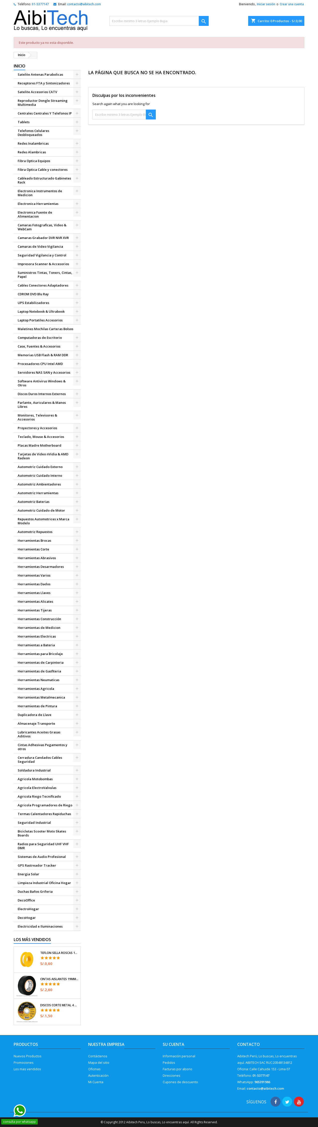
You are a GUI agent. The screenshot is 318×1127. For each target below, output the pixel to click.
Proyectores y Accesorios (37, 428)
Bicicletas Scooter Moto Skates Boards (42, 833)
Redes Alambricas (32, 152)
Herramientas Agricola (36, 688)
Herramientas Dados (34, 584)
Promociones (24, 1062)
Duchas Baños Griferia (35, 891)
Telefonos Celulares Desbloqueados (33, 132)
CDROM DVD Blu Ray (33, 294)
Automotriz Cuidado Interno (40, 475)
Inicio (19, 66)
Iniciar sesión (266, 4)
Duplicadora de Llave (34, 714)
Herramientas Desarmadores (41, 566)
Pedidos (169, 1062)
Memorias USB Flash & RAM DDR (43, 355)
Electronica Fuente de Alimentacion (35, 214)
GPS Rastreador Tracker (37, 865)
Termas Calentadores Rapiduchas (44, 814)
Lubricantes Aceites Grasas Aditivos (39, 734)
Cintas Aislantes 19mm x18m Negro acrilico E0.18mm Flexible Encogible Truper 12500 (59, 979)
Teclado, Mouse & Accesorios (41, 436)
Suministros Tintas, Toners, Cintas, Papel (45, 274)
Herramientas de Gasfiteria (39, 671)
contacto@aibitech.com (84, 4)
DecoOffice (26, 900)
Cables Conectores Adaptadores (43, 285)
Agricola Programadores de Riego (45, 805)
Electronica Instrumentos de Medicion (40, 193)
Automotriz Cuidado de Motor (41, 510)
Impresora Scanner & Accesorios (43, 264)
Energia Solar (28, 874)
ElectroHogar (28, 909)
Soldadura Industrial (34, 770)
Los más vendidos (32, 939)
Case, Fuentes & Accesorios (39, 346)
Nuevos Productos (27, 1056)
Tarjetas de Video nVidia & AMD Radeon (43, 456)
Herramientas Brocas (34, 540)
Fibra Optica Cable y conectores (43, 169)
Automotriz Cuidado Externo (40, 467)
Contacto (248, 1044)
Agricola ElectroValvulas (37, 787)
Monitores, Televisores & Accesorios (37, 417)
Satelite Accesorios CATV (37, 92)
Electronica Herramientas (38, 203)
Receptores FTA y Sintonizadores (44, 83)
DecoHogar (27, 917)
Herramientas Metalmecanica (41, 697)
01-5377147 (40, 4)
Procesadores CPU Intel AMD (40, 363)
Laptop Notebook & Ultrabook (41, 311)
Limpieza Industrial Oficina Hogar (44, 883)
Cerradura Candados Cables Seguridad (40, 759)
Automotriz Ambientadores (39, 484)
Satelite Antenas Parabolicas (40, 74)
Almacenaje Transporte (36, 723)
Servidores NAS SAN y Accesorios (44, 372)
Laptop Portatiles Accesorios (40, 320)
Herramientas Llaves (34, 593)
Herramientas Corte (33, 549)
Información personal (179, 1056)
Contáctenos (97, 1056)
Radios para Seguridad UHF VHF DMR (43, 846)
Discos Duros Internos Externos (42, 394)
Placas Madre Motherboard (39, 445)
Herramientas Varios (34, 575)
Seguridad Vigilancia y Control (42, 255)
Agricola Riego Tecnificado (39, 796)
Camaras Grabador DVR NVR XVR (43, 238)
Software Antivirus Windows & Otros (42, 383)
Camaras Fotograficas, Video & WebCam (42, 227)
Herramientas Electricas (37, 636)
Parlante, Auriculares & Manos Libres (42, 404)
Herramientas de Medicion (39, 627)
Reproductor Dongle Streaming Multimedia (43, 102)
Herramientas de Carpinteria (41, 662)
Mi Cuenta (95, 1082)
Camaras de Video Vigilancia (40, 246)
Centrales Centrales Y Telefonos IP (45, 113)
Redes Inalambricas (33, 143)
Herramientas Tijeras (35, 610)
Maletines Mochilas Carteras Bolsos (45, 329)
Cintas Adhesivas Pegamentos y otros (42, 747)
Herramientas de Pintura (37, 706)
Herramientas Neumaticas (38, 680)
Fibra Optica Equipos (34, 161)
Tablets (24, 122)
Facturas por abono (177, 1069)
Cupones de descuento (180, 1082)
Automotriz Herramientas (38, 493)
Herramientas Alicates (35, 601)
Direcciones (171, 1075)
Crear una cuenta (292, 4)
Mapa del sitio (98, 1062)
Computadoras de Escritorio (40, 337)
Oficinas (94, 1069)
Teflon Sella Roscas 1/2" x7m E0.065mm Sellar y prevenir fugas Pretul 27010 (59, 952)
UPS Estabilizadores (33, 302)
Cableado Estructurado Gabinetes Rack (44, 180)
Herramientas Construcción (39, 619)
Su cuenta (173, 1044)
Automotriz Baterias (33, 501)
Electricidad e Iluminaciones (40, 926)
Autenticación (98, 1075)
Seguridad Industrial (34, 822)
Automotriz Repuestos (35, 532)
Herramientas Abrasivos (37, 558)
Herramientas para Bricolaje (40, 654)
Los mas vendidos (27, 1069)
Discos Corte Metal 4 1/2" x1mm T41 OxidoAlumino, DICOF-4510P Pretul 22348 (59, 1005)
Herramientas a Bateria (36, 645)
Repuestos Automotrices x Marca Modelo (43, 521)
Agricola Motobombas (35, 779)
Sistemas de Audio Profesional (42, 856)
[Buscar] (159, 21)
